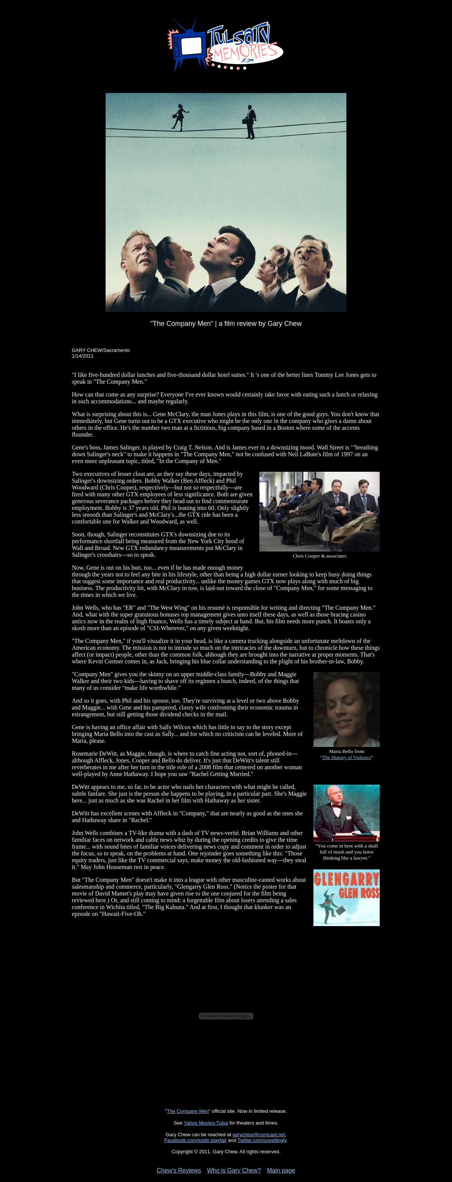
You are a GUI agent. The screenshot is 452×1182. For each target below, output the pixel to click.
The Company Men (188, 1111)
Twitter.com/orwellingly (261, 1140)
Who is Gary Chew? (234, 1170)
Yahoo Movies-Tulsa (206, 1123)
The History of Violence (346, 757)
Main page (281, 1170)
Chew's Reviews (179, 1170)
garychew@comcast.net (258, 1134)
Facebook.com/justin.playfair (195, 1140)
